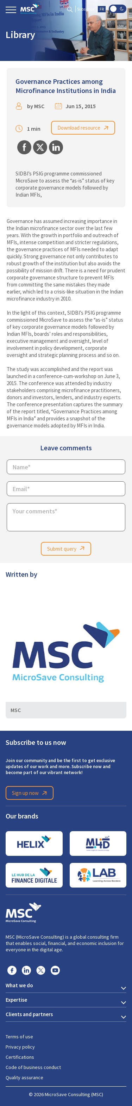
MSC (39, 106)
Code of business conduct (33, 1067)
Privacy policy (20, 1047)
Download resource (84, 127)
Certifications (20, 1057)
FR (102, 9)
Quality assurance (24, 1077)
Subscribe (86, 9)
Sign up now (30, 793)
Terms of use (19, 1036)
